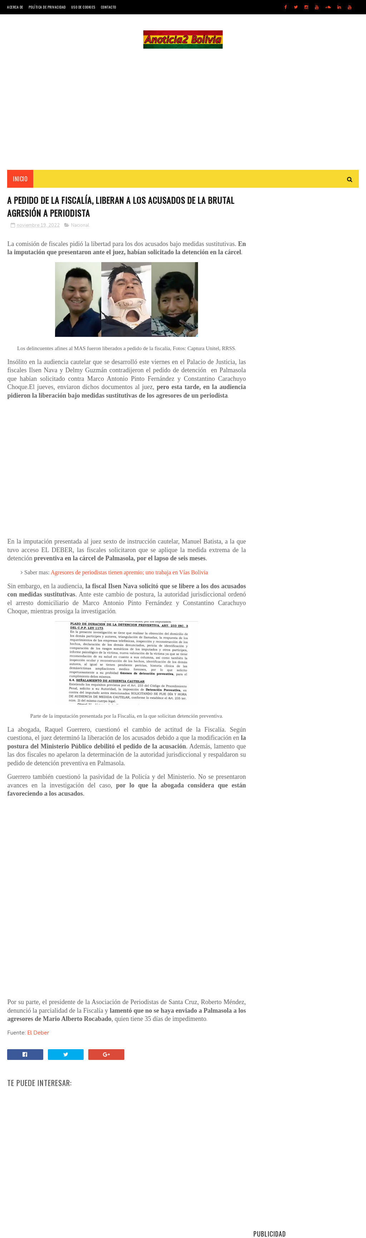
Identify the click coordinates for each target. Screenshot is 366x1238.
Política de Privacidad (47, 7)
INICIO (20, 179)
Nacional (80, 226)
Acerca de (15, 7)
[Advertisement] (183, 109)
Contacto (108, 7)
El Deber (38, 1041)
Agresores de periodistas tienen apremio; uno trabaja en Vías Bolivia (129, 581)
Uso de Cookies (83, 7)
